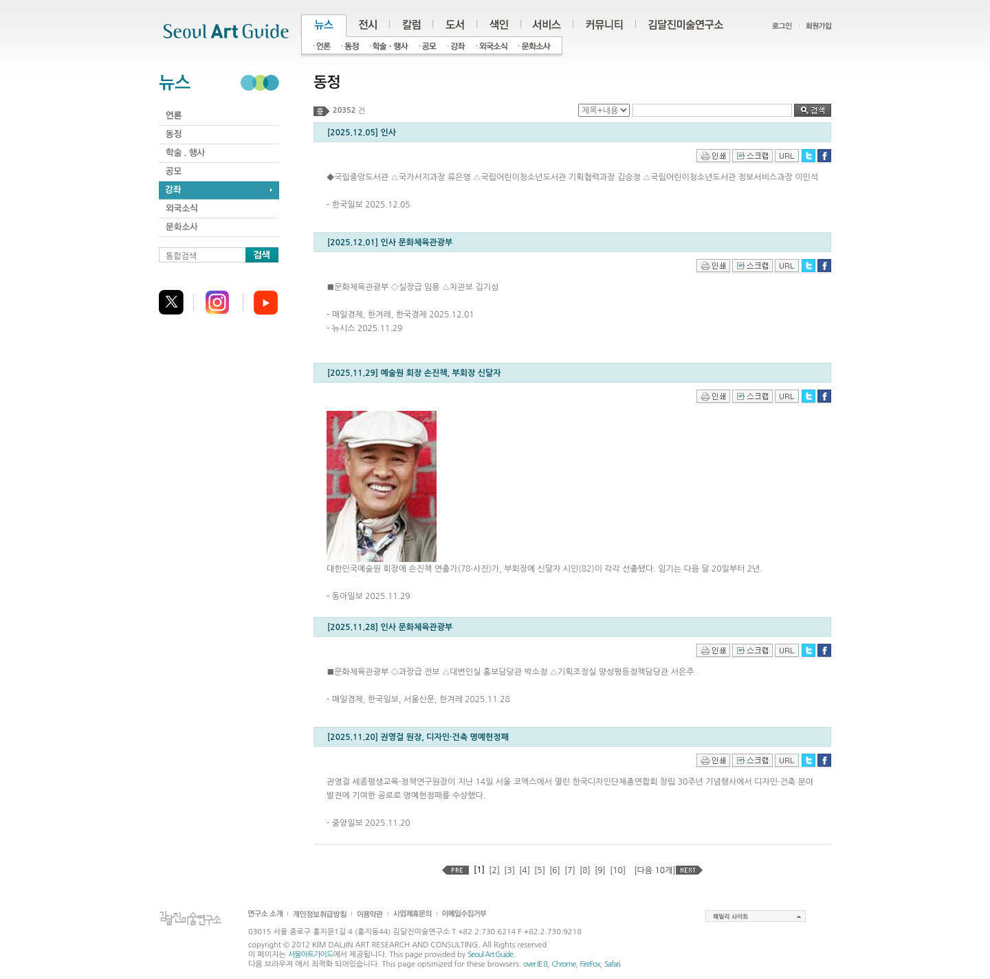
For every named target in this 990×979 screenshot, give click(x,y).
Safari (612, 964)
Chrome (563, 964)
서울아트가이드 (310, 954)
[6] (554, 870)
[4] (524, 870)
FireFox (590, 964)
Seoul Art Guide (490, 954)
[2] (494, 870)
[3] (509, 870)
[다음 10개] (654, 870)
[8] (585, 870)
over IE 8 (535, 964)
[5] (539, 870)
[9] (600, 870)
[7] (569, 870)
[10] (618, 870)
